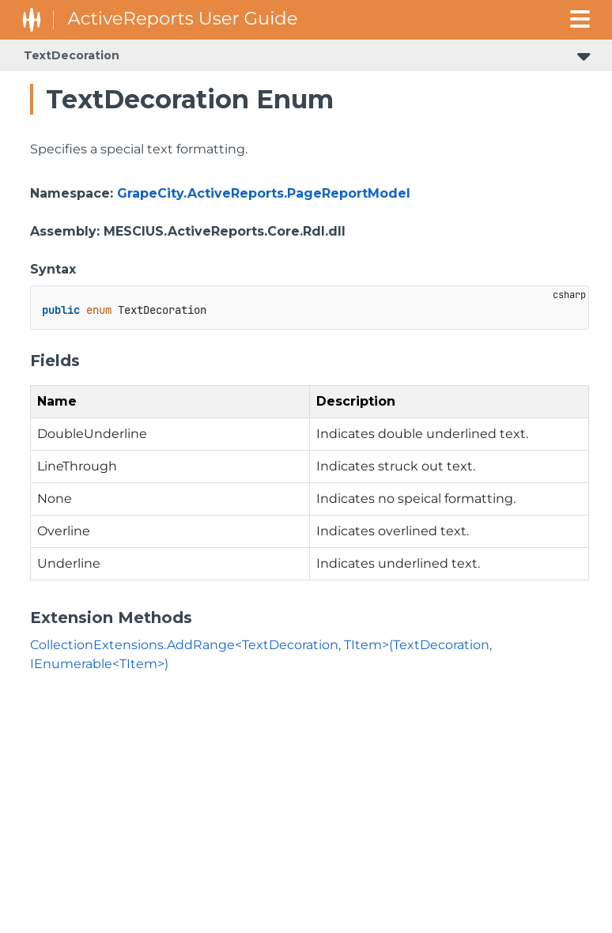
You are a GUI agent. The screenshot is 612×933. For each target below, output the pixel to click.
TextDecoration (71, 55)
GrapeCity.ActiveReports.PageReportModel (263, 193)
